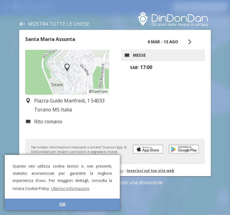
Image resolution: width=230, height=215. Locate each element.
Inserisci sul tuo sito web (150, 170)
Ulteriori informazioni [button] (70, 188)
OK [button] (62, 204)
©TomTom (98, 91)
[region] (67, 72)
